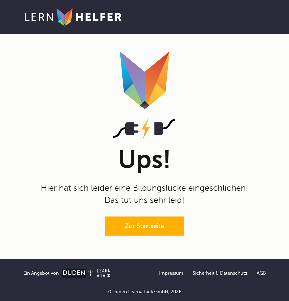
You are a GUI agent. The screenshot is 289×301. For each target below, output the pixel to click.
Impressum (171, 273)
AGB (261, 273)
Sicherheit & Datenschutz (220, 273)
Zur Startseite (144, 226)
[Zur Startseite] (73, 17)
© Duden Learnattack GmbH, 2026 (144, 291)
